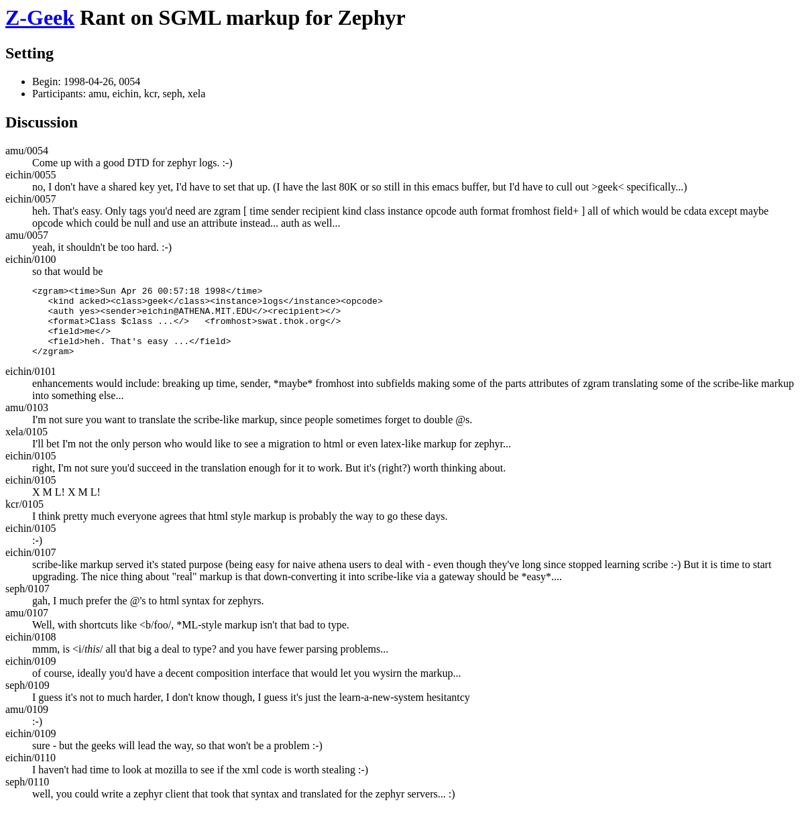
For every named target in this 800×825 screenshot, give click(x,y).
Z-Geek (39, 17)
